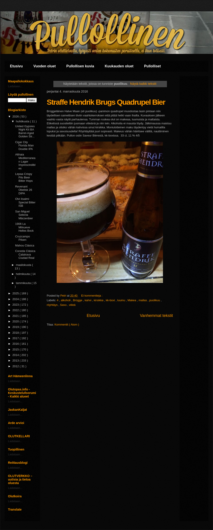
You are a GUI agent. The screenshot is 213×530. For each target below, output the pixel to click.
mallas (143, 300)
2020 (16, 321)
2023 (16, 304)
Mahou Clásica (24, 245)
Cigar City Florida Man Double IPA (24, 145)
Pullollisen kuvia (80, 66)
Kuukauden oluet (119, 66)
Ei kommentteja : (92, 295)
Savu (63, 305)
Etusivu (16, 66)
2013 (16, 360)
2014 (16, 355)
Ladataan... (15, 86)
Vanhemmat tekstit (156, 315)
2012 (16, 366)
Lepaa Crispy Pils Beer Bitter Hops (24, 177)
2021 (16, 316)
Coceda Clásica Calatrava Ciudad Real (25, 254)
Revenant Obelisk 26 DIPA (23, 190)
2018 (16, 332)
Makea (132, 300)
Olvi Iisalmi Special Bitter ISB (25, 202)
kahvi (88, 300)
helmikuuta (23, 274)
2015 (16, 349)
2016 (16, 343)
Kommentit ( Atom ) (66, 324)
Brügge (78, 300)
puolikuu (155, 300)
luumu (121, 300)
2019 (16, 327)
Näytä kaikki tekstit (143, 83)
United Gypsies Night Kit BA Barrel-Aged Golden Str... (25, 131)
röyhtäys (52, 305)
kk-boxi (111, 300)
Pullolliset (152, 66)
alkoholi (66, 300)
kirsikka (99, 300)
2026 (16, 116)
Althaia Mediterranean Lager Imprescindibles (25, 161)
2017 (16, 338)
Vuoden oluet (44, 66)
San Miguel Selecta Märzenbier (24, 215)
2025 (16, 293)
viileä (72, 305)
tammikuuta (24, 283)
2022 (16, 310)
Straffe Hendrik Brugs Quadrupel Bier (106, 102)
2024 (16, 299)
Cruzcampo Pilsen (22, 238)
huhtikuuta (23, 121)
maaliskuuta (24, 265)
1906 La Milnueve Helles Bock (24, 227)
